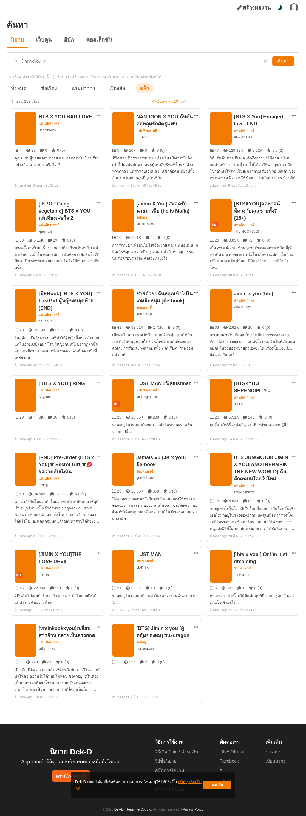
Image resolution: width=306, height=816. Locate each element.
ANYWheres (243, 137)
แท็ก (135, 88)
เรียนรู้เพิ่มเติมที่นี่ (170, 787)
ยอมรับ (217, 787)
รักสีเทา (142, 218)
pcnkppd (240, 404)
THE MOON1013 (246, 224)
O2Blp (43, 485)
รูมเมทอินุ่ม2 (145, 478)
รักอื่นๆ (141, 642)
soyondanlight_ (245, 492)
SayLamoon (47, 397)
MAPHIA (142, 568)
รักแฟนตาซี (144, 471)
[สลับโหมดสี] (279, 7)
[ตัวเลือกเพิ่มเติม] (98, 115)
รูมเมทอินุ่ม (144, 314)
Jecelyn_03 (242, 575)
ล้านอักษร (45, 321)
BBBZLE (142, 137)
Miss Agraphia (146, 397)
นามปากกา (78, 88)
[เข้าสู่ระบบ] (293, 7)
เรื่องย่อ (109, 88)
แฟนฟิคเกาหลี (49, 123)
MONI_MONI (146, 224)
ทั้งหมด (18, 88)
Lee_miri (45, 575)
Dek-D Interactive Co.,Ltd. (134, 809)
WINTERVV (242, 307)
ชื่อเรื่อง (46, 88)
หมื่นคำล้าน (47, 649)
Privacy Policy (192, 809)
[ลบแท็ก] (44, 60)
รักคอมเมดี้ (144, 307)
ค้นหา (283, 61)
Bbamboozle (48, 130)
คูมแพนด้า (46, 231)
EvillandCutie (146, 649)
